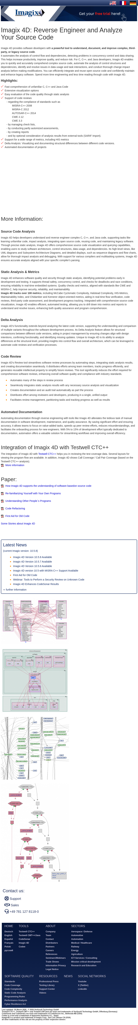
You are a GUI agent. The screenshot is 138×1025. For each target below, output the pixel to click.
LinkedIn (82, 989)
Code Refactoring (15, 508)
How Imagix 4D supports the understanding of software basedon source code (48, 485)
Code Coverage (12, 985)
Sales (11, 905)
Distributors (52, 943)
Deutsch (8, 931)
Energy (75, 950)
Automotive (77, 935)
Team (48, 935)
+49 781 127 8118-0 (21, 911)
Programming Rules (14, 996)
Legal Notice (52, 969)
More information (14, 465)
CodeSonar (24, 939)
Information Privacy (56, 965)
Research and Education (83, 965)
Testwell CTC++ (47, 453)
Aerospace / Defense (81, 931)
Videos (42, 993)
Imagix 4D (24, 943)
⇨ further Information (14, 589)
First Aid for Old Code (17, 516)
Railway (75, 946)
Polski (7, 946)
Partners (50, 946)
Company (51, 931)
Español (8, 939)
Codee (22, 946)
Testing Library (47, 985)
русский (8, 950)
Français (8, 943)
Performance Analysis (15, 1000)
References (51, 954)
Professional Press (49, 981)
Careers (50, 950)
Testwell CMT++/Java (29, 935)
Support (12, 898)
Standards (9, 981)
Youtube (82, 981)
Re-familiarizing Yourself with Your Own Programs (33, 493)
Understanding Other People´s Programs (28, 500)
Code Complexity (13, 989)
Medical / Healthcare (81, 943)
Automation (77, 939)
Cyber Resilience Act (15, 1004)
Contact (50, 939)
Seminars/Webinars (56, 958)
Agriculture (77, 954)
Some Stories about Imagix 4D (18, 523)
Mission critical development (86, 962)
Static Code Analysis (15, 993)
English (8, 935)
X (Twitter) (83, 985)
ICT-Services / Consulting (84, 958)
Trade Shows (52, 962)
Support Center (47, 989)
